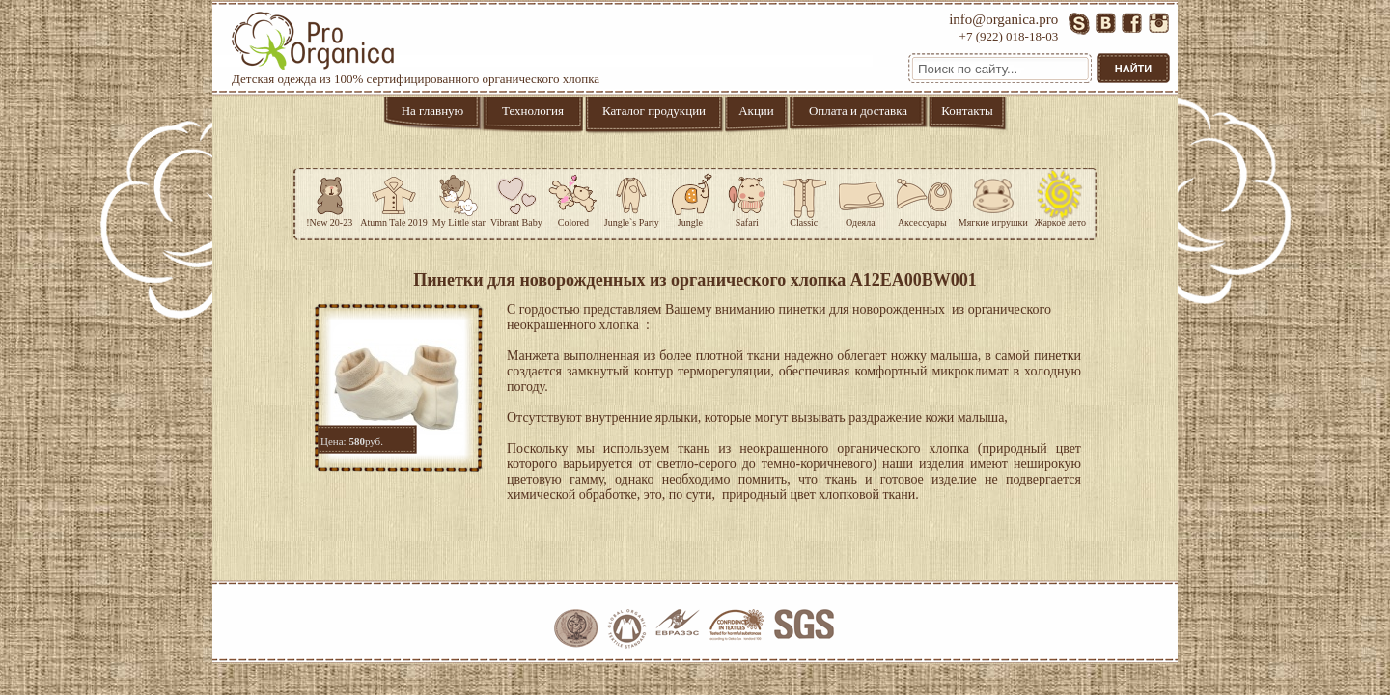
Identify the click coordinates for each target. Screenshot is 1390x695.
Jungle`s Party (631, 198)
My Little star (459, 198)
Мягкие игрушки (993, 198)
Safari (747, 198)
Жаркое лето (1060, 198)
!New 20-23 (329, 198)
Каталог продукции (654, 110)
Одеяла (860, 198)
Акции (756, 110)
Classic (804, 198)
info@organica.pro (1003, 19)
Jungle (690, 198)
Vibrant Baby (516, 198)
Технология (533, 110)
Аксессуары (922, 198)
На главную (433, 110)
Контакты (967, 110)
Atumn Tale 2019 (394, 198)
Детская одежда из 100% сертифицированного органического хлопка (415, 49)
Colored (573, 198)
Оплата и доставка (858, 110)
